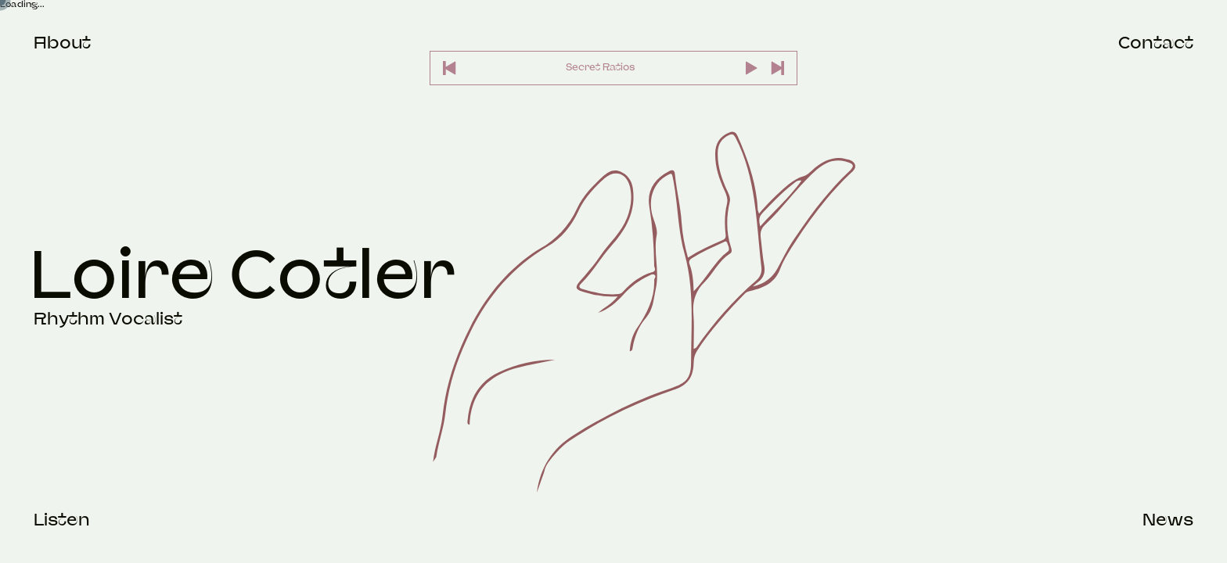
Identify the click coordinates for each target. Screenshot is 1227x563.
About (62, 42)
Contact (1155, 42)
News (1167, 519)
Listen (62, 519)
